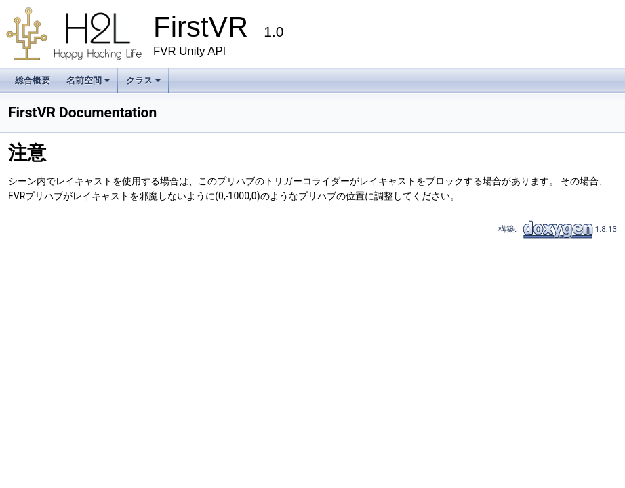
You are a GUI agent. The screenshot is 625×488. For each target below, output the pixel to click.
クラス (144, 84)
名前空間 (89, 84)
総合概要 (32, 80)
